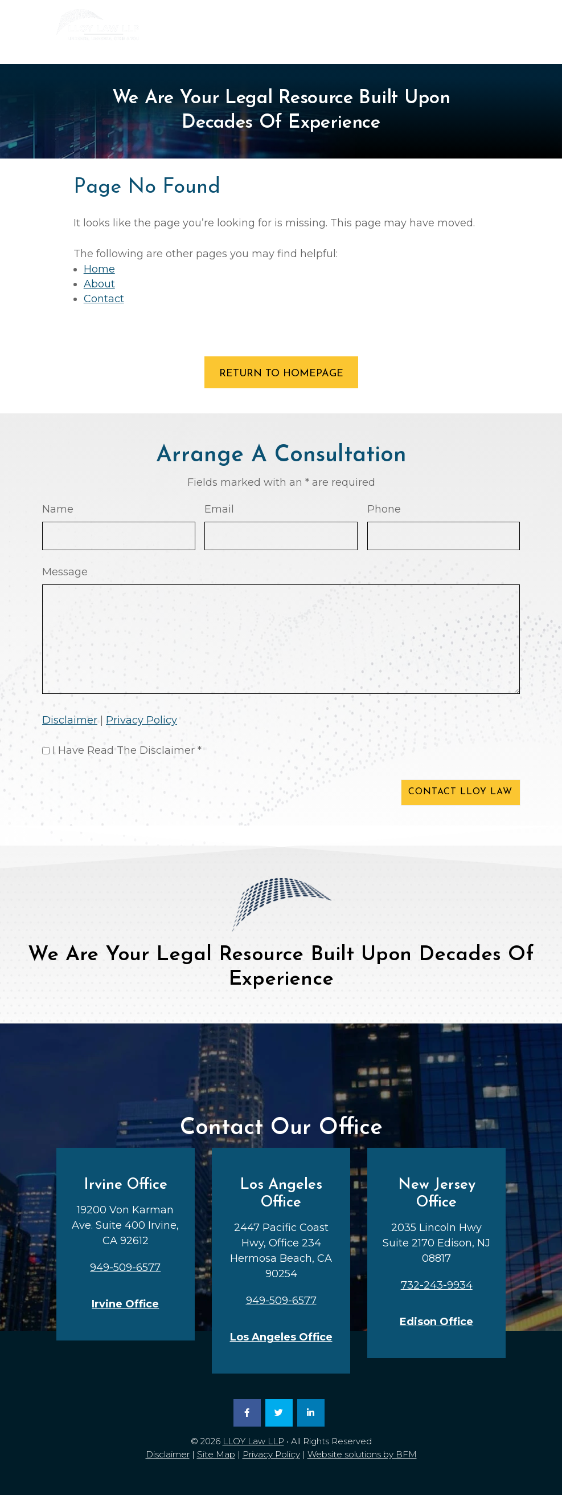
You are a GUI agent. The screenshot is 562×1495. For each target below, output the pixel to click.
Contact (104, 298)
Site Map (216, 1454)
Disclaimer (69, 720)
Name (57, 509)
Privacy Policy (141, 720)
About (99, 284)
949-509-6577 (351, 46)
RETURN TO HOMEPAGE (281, 373)
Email (219, 509)
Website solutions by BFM (362, 1454)
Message (65, 572)
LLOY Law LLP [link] (253, 1441)
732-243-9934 (459, 46)
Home (99, 269)
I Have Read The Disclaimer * (127, 750)
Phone (384, 509)
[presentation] (128, 795)
